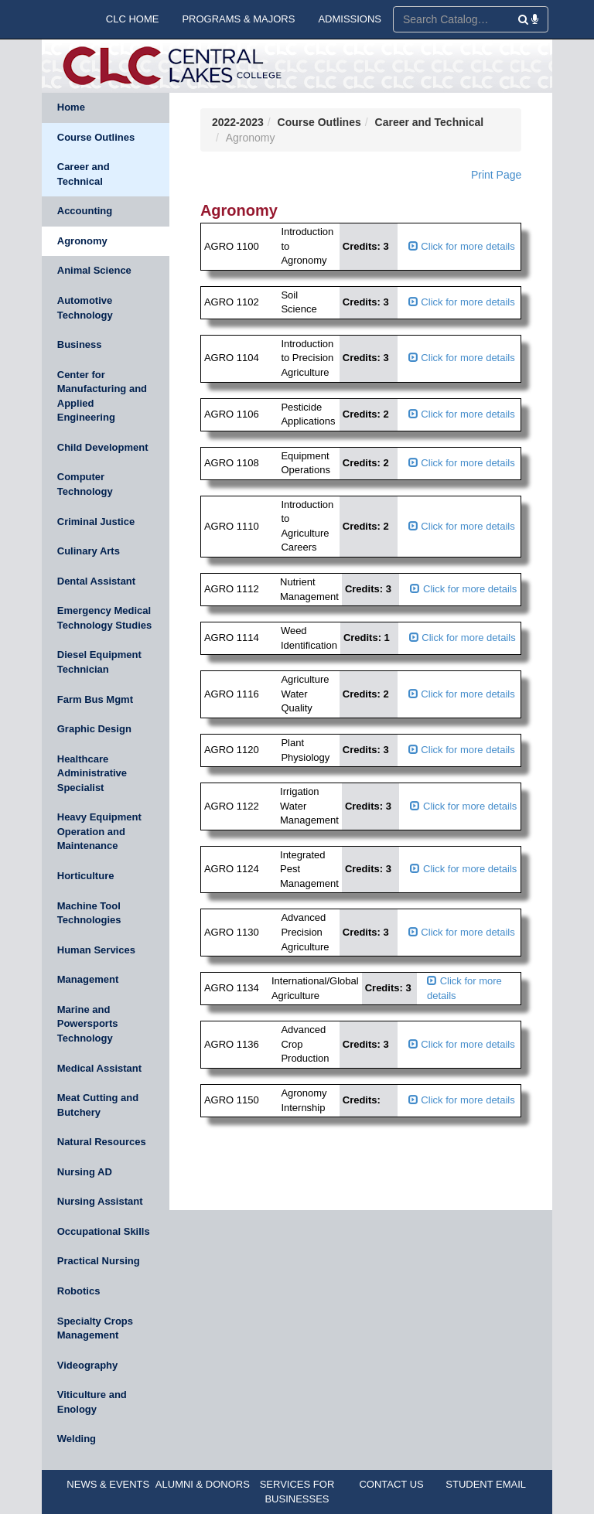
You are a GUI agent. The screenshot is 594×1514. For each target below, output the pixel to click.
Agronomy (82, 241)
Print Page (496, 175)
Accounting (85, 211)
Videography (87, 1365)
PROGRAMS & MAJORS (238, 19)
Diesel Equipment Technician (99, 662)
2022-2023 (238, 122)
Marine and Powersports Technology (87, 1024)
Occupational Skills (103, 1231)
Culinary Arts (88, 551)
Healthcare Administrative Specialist (92, 773)
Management (87, 979)
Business (79, 344)
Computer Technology (85, 484)
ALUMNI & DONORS (202, 1484)
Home (71, 107)
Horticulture (85, 875)
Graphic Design (94, 729)
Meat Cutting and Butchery (97, 1105)
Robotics (79, 1291)
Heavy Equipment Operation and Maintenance (99, 831)
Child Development (102, 447)
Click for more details (461, 246)
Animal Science (94, 270)
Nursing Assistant (100, 1201)
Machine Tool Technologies (89, 913)
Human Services (96, 950)
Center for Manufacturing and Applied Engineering (102, 396)
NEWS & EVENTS (108, 1484)
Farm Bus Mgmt (95, 699)
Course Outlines (96, 137)
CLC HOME (132, 19)
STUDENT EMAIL (486, 1484)
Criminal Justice (96, 521)
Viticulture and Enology (92, 1402)
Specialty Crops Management (95, 1328)
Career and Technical (83, 174)
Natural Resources (101, 1141)
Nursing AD (84, 1172)
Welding (76, 1438)
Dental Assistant (96, 581)
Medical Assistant (99, 1068)
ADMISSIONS (349, 19)
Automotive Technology (85, 308)
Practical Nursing (98, 1261)
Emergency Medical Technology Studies (104, 618)
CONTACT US (391, 1484)
